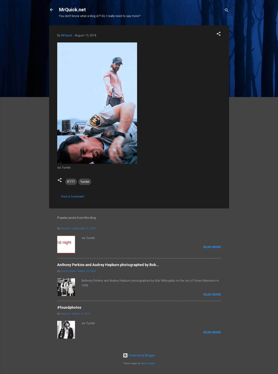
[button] (218, 34)
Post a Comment (72, 196)
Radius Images (148, 363)
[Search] (226, 11)
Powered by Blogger (139, 355)
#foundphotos (69, 307)
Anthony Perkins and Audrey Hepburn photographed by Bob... (108, 265)
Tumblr (84, 182)
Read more (212, 247)
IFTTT (71, 182)
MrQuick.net (72, 10)
